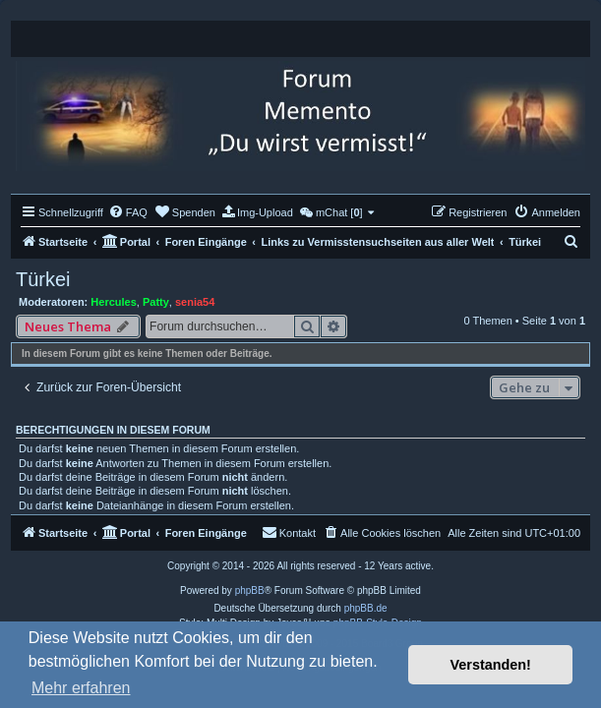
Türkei (43, 279)
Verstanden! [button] (491, 665)
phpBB (250, 590)
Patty (156, 302)
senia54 (194, 302)
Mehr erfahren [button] (81, 687)
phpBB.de (366, 608)
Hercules (113, 302)
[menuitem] (128, 212)
